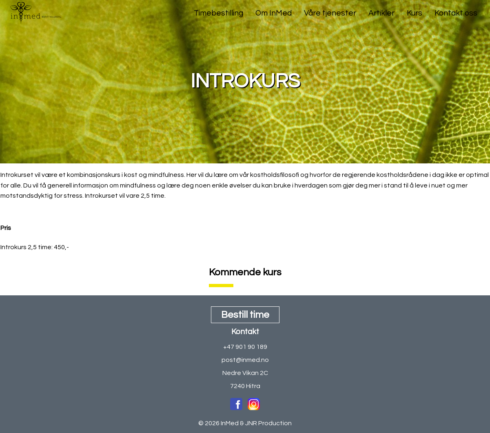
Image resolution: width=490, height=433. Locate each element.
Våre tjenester (330, 13)
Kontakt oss (456, 13)
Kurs (414, 13)
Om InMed (273, 13)
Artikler (381, 13)
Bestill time (245, 315)
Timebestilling (218, 13)
